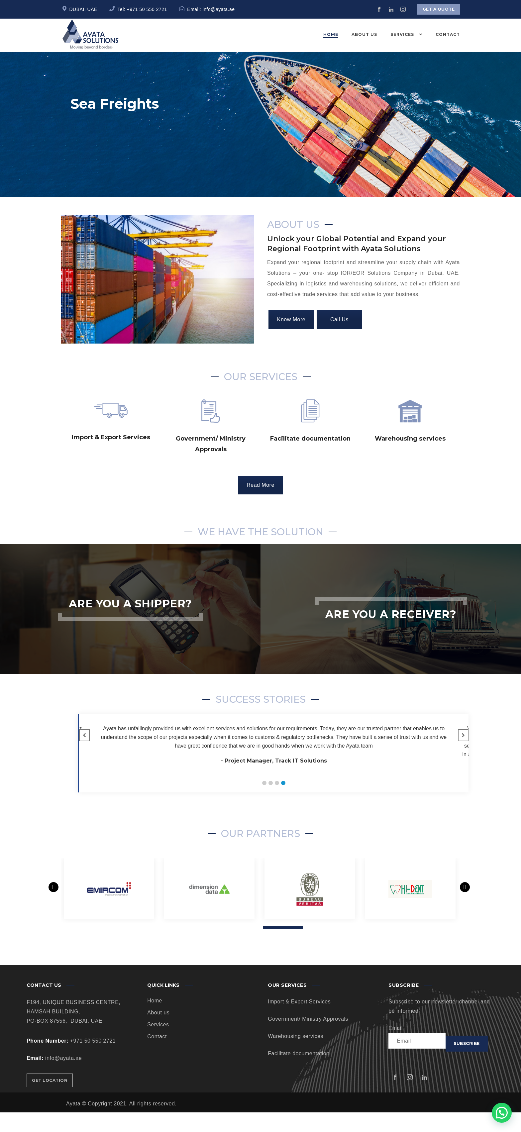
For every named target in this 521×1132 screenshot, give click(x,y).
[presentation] (54, 915)
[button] (264, 802)
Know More (291, 339)
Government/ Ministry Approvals (308, 1038)
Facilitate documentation (298, 1073)
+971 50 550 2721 (147, 9)
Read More (260, 504)
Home (154, 1020)
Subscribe (467, 1063)
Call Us (339, 339)
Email (395, 1048)
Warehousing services (295, 1056)
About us (158, 1032)
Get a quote (439, 9)
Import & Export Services (299, 1021)
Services (158, 1044)
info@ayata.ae (219, 9)
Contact (157, 1056)
